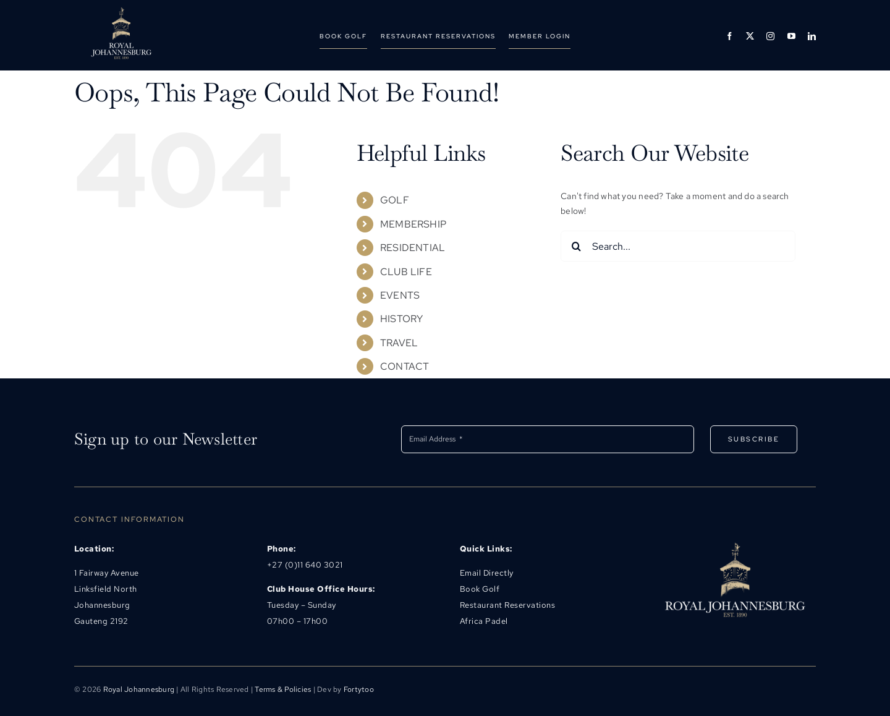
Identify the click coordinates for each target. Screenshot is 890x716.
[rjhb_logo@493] (121, 11)
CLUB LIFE (406, 271)
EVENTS (400, 295)
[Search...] (678, 246)
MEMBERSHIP (413, 224)
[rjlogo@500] (734, 545)
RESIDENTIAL (412, 247)
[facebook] (730, 36)
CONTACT (404, 366)
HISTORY (401, 318)
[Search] (576, 246)
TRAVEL (399, 342)
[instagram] (770, 36)
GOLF (394, 200)
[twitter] (750, 36)
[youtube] (791, 36)
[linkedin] (812, 36)
